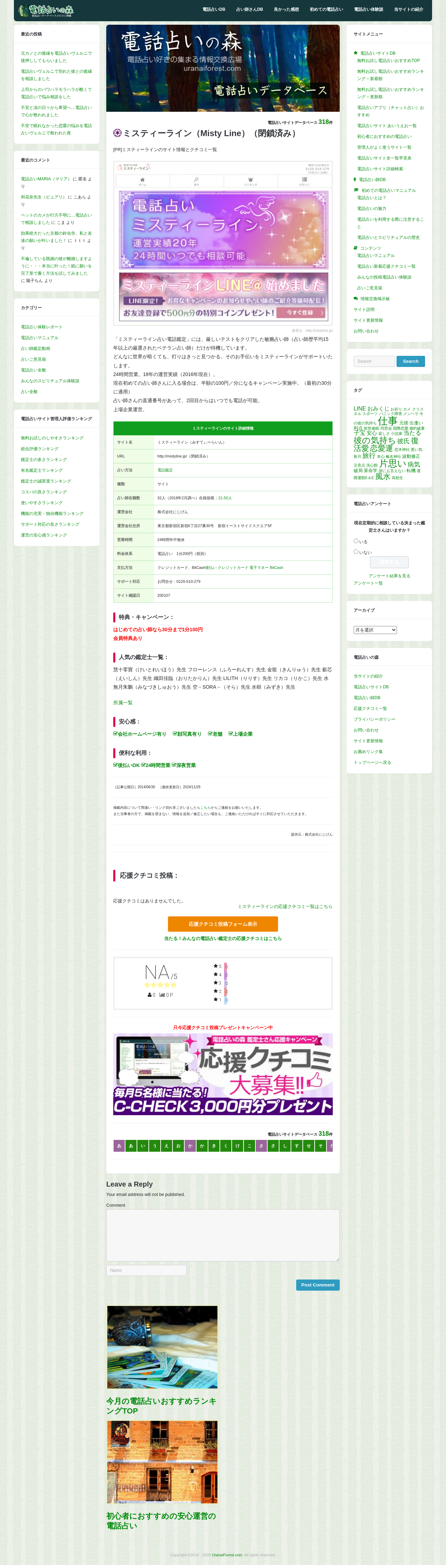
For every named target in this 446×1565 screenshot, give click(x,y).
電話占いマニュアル (40, 337)
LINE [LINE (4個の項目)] (360, 409)
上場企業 (241, 734)
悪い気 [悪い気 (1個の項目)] (416, 449)
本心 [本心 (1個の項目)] (381, 456)
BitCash (276, 567)
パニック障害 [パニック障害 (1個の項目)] (390, 414)
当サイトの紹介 (408, 9)
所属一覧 (123, 702)
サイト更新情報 (368, 320)
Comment (115, 1205)
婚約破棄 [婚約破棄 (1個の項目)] (417, 428)
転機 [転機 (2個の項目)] (411, 470)
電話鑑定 (165, 470)
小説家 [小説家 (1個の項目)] (396, 433)
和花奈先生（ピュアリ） (44, 197)
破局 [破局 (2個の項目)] (358, 470)
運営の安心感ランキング (44, 535)
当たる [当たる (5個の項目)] (412, 433)
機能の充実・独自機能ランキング (52, 513)
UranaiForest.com (227, 1555)
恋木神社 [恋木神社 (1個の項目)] (402, 449)
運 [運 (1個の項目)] (419, 471)
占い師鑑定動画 (35, 348)
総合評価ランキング (40, 448)
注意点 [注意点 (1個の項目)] (359, 465)
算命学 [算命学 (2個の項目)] (370, 470)
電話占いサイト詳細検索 (380, 168)
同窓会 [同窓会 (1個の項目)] (386, 428)
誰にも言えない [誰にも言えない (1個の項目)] (392, 471)
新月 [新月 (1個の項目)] (357, 456)
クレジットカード (233, 567)
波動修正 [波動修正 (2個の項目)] (411, 456)
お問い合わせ (366, 331)
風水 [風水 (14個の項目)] (383, 476)
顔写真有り (187, 734)
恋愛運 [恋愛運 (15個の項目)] (381, 448)
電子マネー (259, 567)
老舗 (215, 734)
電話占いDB (213, 9)
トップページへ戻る (372, 762)
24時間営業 (156, 765)
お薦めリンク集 (368, 751)
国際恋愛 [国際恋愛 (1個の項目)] (400, 428)
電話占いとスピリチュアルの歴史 (388, 237)
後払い (211, 567)
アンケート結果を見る (389, 575)
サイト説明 (364, 309)
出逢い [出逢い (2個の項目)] (416, 422)
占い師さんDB (249, 9)
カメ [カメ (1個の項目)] (407, 409)
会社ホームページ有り (140, 734)
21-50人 (225, 498)
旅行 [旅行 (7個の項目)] (369, 455)
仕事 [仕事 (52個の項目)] (388, 421)
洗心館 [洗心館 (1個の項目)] (372, 465)
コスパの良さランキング (44, 492)
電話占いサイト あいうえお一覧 (387, 125)
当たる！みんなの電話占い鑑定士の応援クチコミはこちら (223, 938)
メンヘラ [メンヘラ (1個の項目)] (410, 414)
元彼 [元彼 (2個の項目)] (403, 422)
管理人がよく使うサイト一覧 (384, 147)
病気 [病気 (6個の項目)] (414, 464)
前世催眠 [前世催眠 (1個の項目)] (371, 428)
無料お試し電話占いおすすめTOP (388, 60)
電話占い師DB (367, 697)
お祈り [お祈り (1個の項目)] (396, 409)
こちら (205, 807)
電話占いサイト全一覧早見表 (384, 158)
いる (363, 541)
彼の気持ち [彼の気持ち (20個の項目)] (375, 440)
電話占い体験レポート (42, 326)
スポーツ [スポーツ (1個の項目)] (370, 414)
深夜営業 (184, 765)
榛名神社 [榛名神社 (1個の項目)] (393, 456)
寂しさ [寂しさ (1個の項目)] (384, 433)
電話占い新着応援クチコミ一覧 (386, 266)
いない (365, 552)
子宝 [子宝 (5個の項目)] (360, 433)
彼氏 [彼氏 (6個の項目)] (403, 441)
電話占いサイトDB (371, 686)
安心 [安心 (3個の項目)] (372, 433)
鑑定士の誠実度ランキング (46, 481)
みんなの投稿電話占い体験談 (384, 277)
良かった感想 (286, 9)
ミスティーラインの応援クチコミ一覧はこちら (285, 906)
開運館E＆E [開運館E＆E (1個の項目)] (364, 478)
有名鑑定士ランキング (42, 470)
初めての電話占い (326, 9)
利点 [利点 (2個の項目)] (358, 428)
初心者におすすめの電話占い (384, 136)
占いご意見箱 (33, 359)
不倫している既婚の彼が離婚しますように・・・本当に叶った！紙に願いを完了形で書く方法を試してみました (56, 266)
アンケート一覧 (368, 583)
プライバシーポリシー (374, 719)
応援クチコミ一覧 (370, 708)
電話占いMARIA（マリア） (46, 179)
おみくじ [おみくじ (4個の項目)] (378, 409)
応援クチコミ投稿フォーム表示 (223, 924)
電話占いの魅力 (371, 208)
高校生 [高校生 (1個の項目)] (397, 478)
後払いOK (126, 765)
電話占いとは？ (371, 197)
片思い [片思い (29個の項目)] (393, 463)
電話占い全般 (33, 370)
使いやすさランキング (42, 502)
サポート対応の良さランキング (50, 524)
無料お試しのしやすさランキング (52, 438)
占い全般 (29, 391)
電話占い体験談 (368, 9)
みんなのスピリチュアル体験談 (50, 380)
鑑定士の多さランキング (44, 459)
